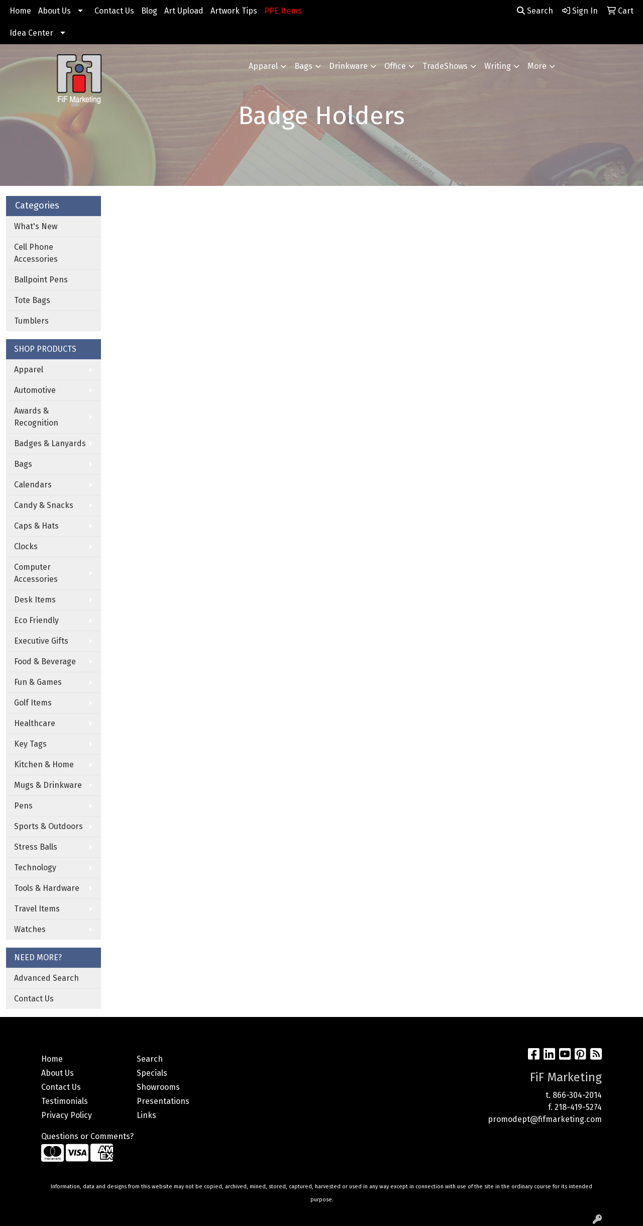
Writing (497, 66)
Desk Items (35, 599)
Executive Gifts (41, 641)
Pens (23, 805)
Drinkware (348, 66)
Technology (35, 867)
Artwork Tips (233, 11)
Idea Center (31, 33)
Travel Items (37, 908)
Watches (30, 929)
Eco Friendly (36, 620)
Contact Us (114, 11)
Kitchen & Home (44, 764)
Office (395, 66)
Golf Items (33, 702)
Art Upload (183, 11)
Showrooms (158, 1087)
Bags (303, 66)
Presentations (163, 1101)
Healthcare (34, 723)
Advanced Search (46, 978)
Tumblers (31, 321)
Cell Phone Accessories (36, 253)
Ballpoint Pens (41, 279)
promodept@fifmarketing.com (545, 1119)
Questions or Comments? (87, 1136)
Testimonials (64, 1101)
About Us (54, 11)
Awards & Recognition (36, 417)
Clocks (26, 546)
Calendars (33, 484)
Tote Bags (32, 300)
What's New (35, 226)
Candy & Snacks (43, 505)
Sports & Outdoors (48, 826)
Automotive (35, 390)
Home (20, 11)
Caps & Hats (36, 526)
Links (146, 1115)
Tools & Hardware (46, 888)
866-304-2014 (577, 1095)
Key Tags (30, 744)
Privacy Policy (66, 1115)
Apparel (263, 66)
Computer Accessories (36, 573)
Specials (152, 1073)
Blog (149, 11)
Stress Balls (35, 847)
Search (535, 11)
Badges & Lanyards (50, 443)
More (537, 66)
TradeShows (445, 66)
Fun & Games (38, 682)
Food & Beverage (45, 661)
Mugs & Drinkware (48, 785)
